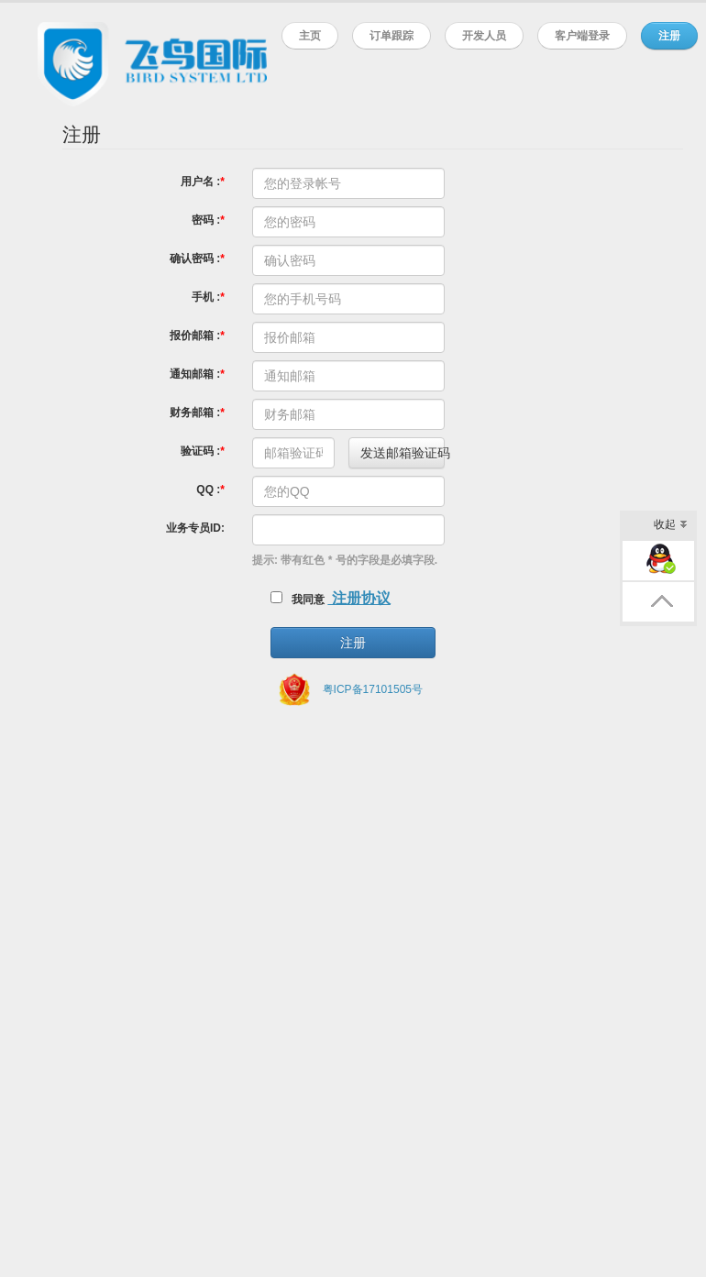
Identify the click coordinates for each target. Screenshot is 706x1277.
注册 (669, 35)
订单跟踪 (392, 35)
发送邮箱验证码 (402, 453)
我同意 (297, 598)
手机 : (206, 297)
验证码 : (200, 451)
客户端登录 (582, 35)
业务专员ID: (195, 528)
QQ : (208, 489)
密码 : (206, 220)
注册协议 (358, 598)
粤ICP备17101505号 (373, 689)
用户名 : (200, 181)
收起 (671, 525)
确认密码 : (195, 258)
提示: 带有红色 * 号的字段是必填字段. (344, 560)
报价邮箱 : (195, 335)
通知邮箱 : (195, 374)
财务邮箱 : (195, 412)
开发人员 (484, 35)
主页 (310, 35)
